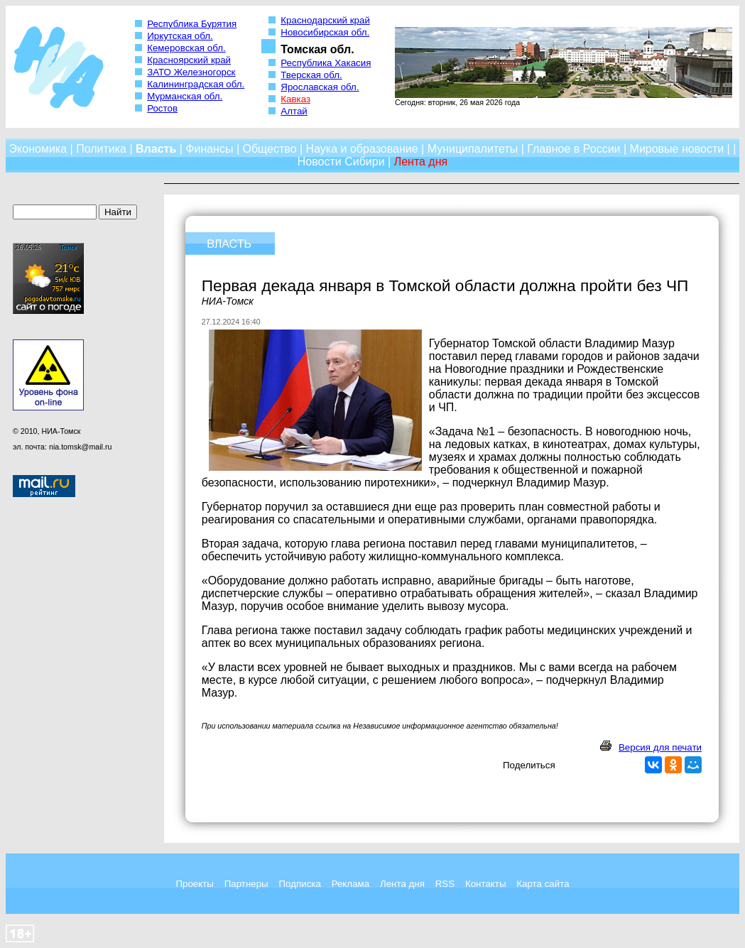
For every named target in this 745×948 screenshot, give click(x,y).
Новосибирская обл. (325, 32)
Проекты (194, 883)
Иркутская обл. (180, 36)
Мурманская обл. (184, 96)
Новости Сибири (341, 162)
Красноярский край (189, 60)
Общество (270, 149)
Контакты (485, 883)
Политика (101, 149)
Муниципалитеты (473, 149)
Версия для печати (660, 747)
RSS (445, 883)
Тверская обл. (311, 75)
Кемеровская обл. (186, 48)
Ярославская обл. (320, 87)
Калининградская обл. (195, 84)
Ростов (162, 108)
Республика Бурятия (191, 23)
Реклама (350, 883)
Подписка (300, 883)
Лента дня (402, 883)
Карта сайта (542, 883)
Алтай (294, 111)
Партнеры (246, 883)
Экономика (38, 149)
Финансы (209, 149)
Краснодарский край (325, 20)
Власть (156, 149)
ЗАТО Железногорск (191, 72)
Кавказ (295, 99)
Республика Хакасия (326, 63)
